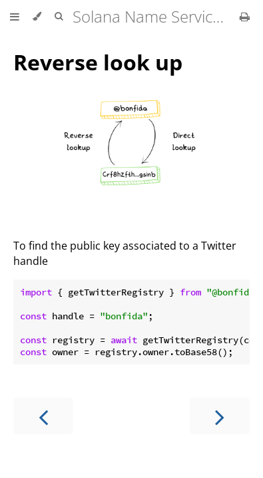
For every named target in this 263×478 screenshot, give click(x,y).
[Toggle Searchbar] (58, 16)
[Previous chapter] (43, 416)
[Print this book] (244, 16)
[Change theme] (37, 16)
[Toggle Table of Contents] (14, 16)
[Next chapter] (220, 416)
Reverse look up (97, 62)
